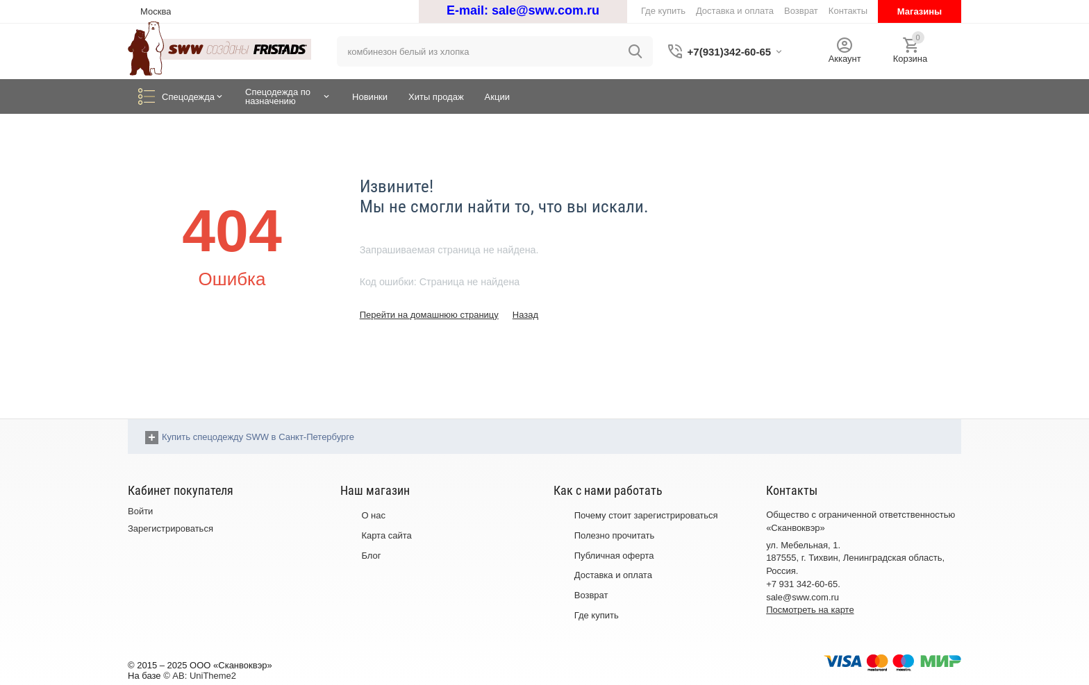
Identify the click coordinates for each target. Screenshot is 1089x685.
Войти (140, 511)
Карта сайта (386, 535)
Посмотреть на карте (810, 609)
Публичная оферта (614, 555)
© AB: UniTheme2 (199, 675)
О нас (373, 515)
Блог (371, 555)
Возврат (591, 595)
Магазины (919, 11)
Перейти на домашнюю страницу (429, 315)
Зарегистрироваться (170, 528)
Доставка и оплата (613, 575)
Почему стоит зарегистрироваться (646, 515)
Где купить (596, 615)
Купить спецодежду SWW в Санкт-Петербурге (258, 437)
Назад (525, 315)
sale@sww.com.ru (545, 10)
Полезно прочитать (614, 535)
